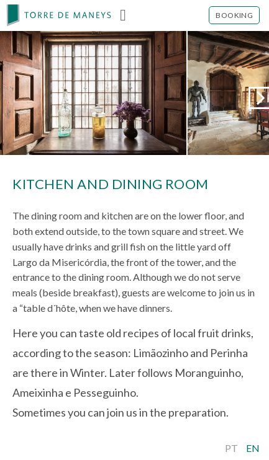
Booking (234, 15)
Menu (123, 15)
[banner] (59, 15)
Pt (231, 448)
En (253, 448)
